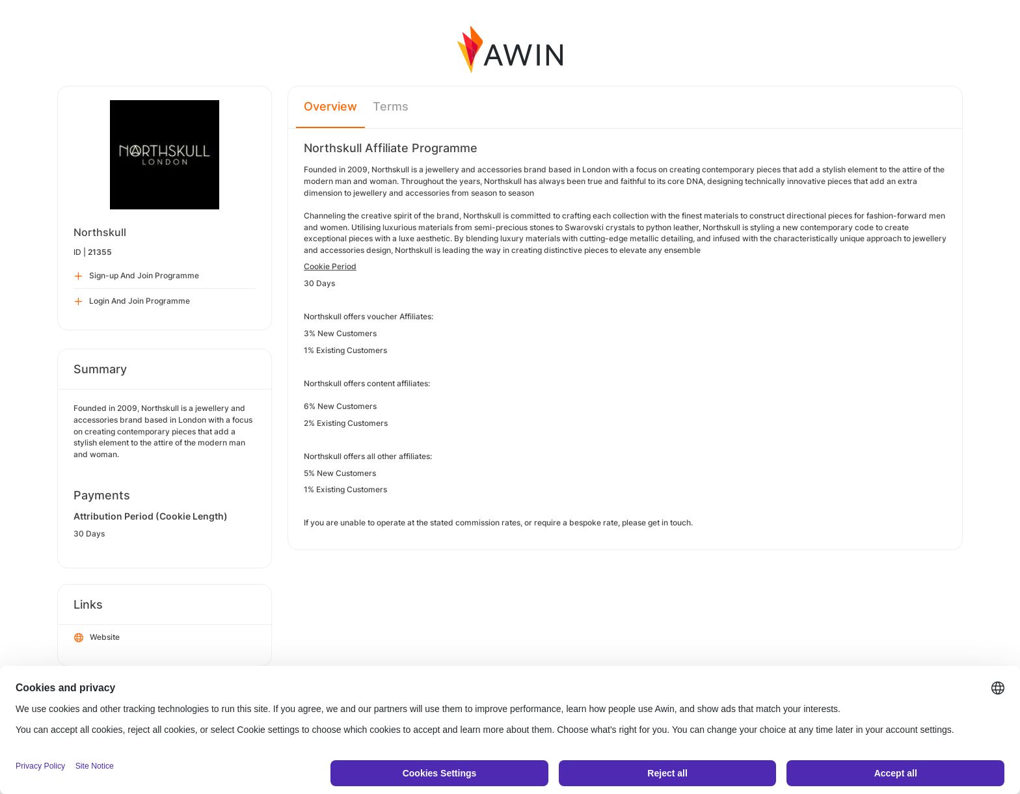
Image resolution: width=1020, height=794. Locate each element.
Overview (330, 106)
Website (97, 637)
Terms (391, 106)
